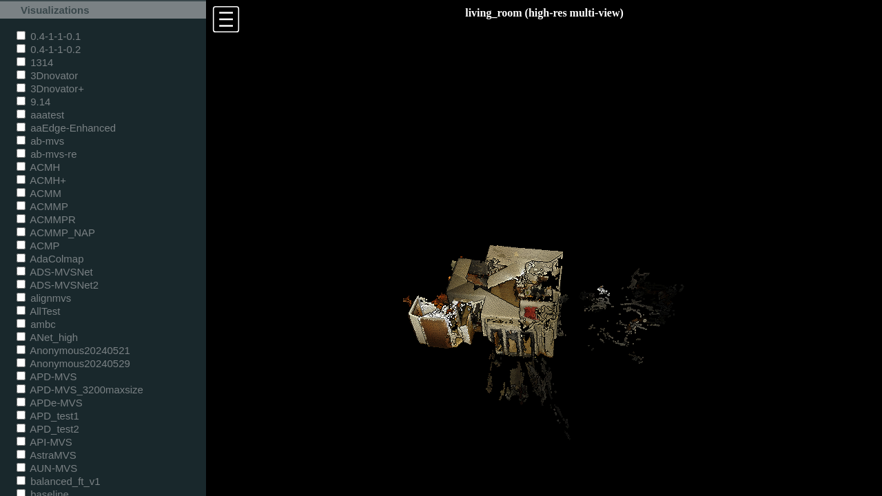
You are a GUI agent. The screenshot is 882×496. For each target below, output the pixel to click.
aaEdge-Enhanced (66, 128)
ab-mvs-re (46, 154)
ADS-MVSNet (55, 272)
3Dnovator (47, 75)
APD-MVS (46, 376)
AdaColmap (50, 259)
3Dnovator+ (50, 88)
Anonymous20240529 (73, 363)
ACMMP (42, 206)
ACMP (38, 245)
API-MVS (44, 442)
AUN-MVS (47, 468)
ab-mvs (40, 141)
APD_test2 (48, 429)
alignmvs (44, 298)
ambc (36, 324)
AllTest (38, 311)
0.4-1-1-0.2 (49, 49)
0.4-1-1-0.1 (49, 36)
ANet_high (47, 337)
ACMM (39, 193)
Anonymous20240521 (73, 350)
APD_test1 (48, 416)
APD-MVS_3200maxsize (80, 389)
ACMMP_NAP (56, 232)
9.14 (33, 101)
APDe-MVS (50, 403)
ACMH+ (41, 180)
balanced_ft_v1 (59, 481)
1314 (35, 62)
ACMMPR (46, 219)
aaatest (40, 115)
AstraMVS (46, 455)
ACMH (38, 167)
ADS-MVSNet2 (58, 285)
